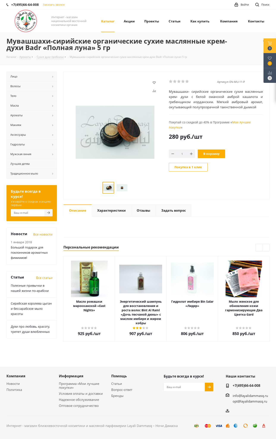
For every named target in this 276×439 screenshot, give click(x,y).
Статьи (116, 383)
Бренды (117, 395)
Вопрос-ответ (121, 389)
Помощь (119, 376)
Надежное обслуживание (79, 399)
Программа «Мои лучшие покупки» (79, 385)
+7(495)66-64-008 (246, 385)
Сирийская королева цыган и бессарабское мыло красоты (31, 308)
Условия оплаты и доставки (81, 393)
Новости (13, 383)
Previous (259, 248)
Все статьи (44, 277)
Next (266, 248)
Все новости (43, 234)
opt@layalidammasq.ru (250, 401)
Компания (15, 376)
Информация (71, 376)
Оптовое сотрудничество (79, 405)
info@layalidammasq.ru (250, 395)
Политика (14, 389)
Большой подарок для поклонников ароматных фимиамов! (29, 252)
